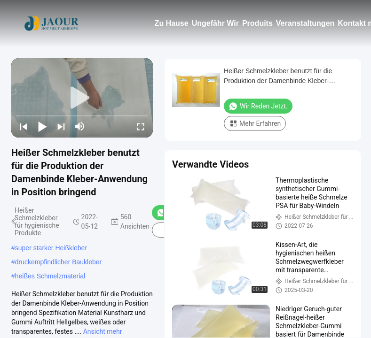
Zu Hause (172, 23)
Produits (257, 23)
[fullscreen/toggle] (140, 126)
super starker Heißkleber (51, 248)
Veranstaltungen (305, 23)
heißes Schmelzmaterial (50, 276)
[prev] (23, 126)
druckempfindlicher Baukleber (58, 262)
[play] (82, 98)
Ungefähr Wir (215, 23)
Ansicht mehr (102, 331)
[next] (61, 126)
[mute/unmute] (80, 126)
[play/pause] (42, 126)
